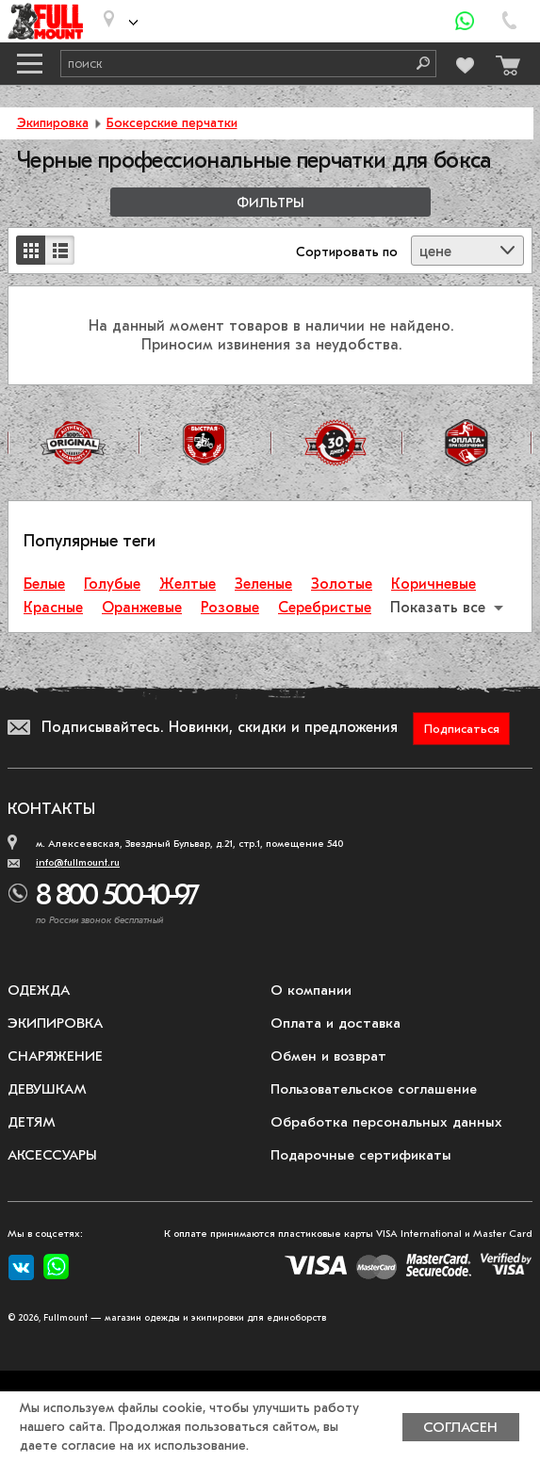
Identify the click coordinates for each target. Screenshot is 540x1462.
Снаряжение (55, 1056)
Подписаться (461, 729)
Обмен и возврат (328, 1056)
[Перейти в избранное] (464, 62)
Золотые (341, 584)
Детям (32, 1121)
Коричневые (433, 584)
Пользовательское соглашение (373, 1088)
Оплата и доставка (335, 1023)
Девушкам (47, 1088)
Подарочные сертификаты (360, 1154)
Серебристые (324, 607)
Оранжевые (142, 607)
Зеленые (263, 584)
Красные (53, 607)
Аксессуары (52, 1154)
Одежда (39, 990)
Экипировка (53, 123)
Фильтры (270, 203)
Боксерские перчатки (171, 123)
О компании (311, 990)
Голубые (112, 584)
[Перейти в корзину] (503, 60)
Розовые (230, 607)
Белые (44, 584)
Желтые (187, 584)
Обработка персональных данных (386, 1121)
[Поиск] (416, 63)
